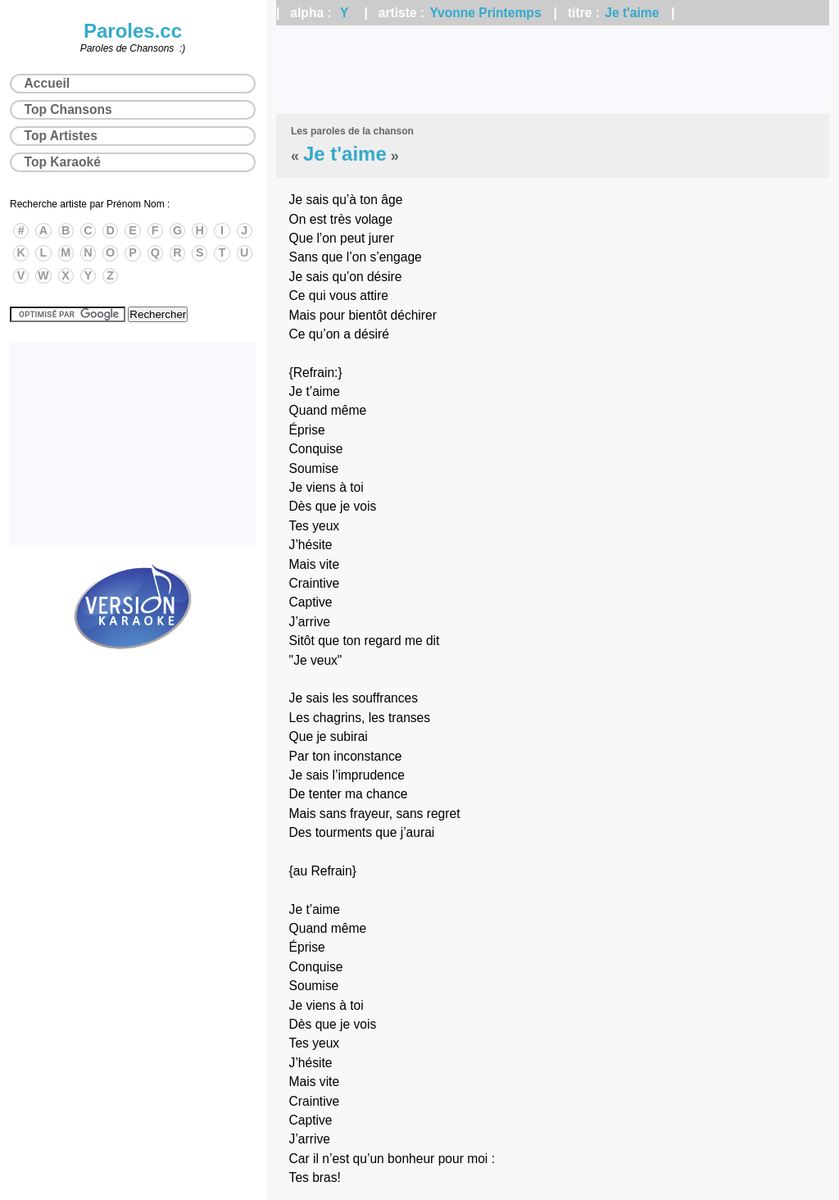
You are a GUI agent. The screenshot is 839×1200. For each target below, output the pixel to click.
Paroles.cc (133, 31)
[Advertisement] (552, 70)
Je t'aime (632, 13)
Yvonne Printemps (486, 13)
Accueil (47, 83)
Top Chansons (68, 109)
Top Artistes (61, 136)
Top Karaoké (63, 162)
